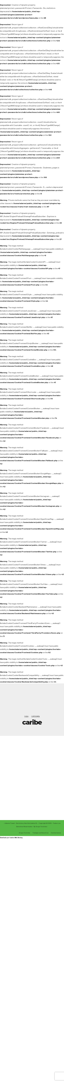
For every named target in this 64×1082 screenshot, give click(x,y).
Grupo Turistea (24, 833)
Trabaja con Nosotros (40, 833)
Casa (26, 716)
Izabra (12, 838)
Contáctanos (56, 833)
